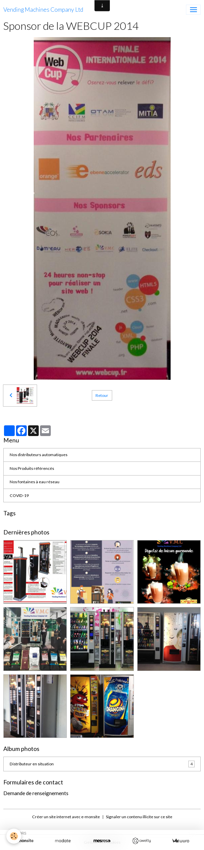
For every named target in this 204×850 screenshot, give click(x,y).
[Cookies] (14, 836)
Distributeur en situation (102, 764)
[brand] (43, 9)
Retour (101, 395)
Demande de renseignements (35, 793)
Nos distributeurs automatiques (38, 454)
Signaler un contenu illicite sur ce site (139, 816)
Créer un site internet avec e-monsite (66, 816)
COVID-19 (19, 495)
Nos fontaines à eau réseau (34, 481)
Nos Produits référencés (32, 468)
